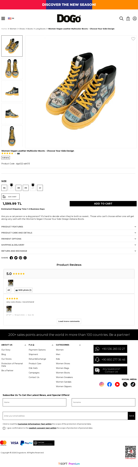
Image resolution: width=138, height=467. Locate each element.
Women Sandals (63, 381)
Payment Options (37, 349)
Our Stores (6, 358)
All (9, 290)
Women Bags (62, 368)
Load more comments (69, 321)
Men (58, 354)
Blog (3, 354)
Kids (58, 358)
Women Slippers (63, 386)
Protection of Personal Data (12, 364)
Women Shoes (63, 363)
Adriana (5, 157)
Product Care (35, 363)
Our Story (5, 349)
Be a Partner (7, 370)
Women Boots (63, 372)
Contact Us (34, 377)
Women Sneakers (64, 377)
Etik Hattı (33, 368)
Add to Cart (103, 203)
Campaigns (34, 372)
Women (60, 349)
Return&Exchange (37, 358)
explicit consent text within (42, 428)
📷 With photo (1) (23, 290)
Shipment (33, 354)
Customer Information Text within (35, 424)
